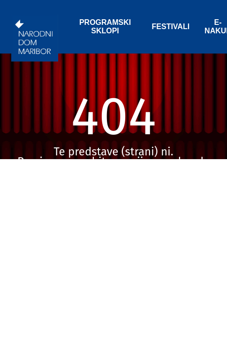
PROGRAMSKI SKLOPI (105, 26)
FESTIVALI (171, 27)
